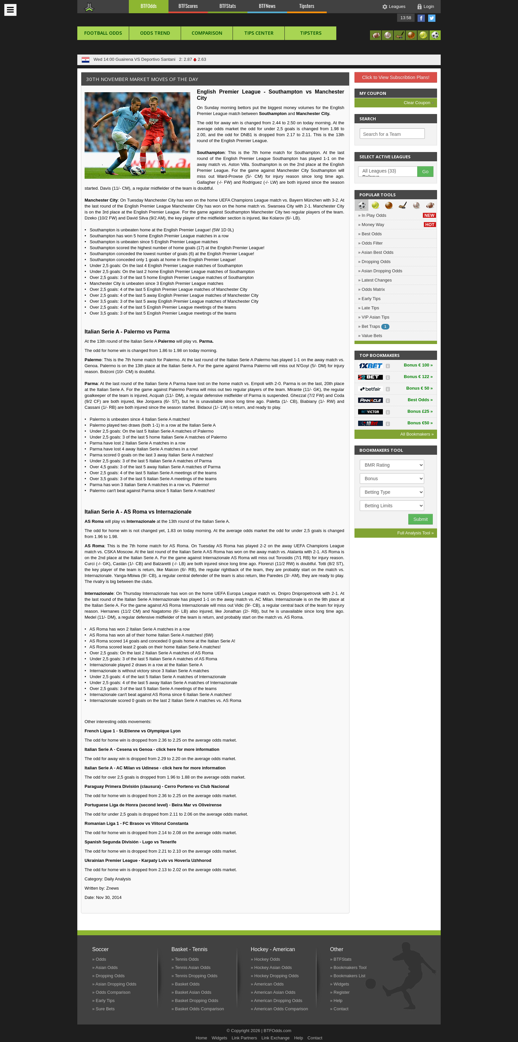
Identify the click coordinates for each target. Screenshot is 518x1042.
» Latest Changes (375, 280)
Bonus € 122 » (418, 376)
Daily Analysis (117, 878)
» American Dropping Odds (276, 1000)
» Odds (99, 959)
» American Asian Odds (273, 992)
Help (298, 1037)
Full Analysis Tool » (415, 532)
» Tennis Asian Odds (190, 967)
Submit (420, 519)
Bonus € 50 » (419, 388)
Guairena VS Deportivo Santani (145, 59)
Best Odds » (420, 399)
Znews (112, 888)
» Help (336, 1000)
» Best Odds (370, 233)
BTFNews (267, 6)
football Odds (103, 33)
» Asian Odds (105, 967)
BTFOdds (149, 6)
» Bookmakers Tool (348, 967)
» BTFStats (341, 959)
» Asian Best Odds (375, 252)
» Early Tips (369, 298)
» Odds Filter (370, 243)
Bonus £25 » (420, 411)
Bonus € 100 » (418, 365)
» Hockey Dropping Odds (275, 975)
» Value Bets (370, 335)
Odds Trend (155, 33)
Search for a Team (382, 134)
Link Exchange (276, 1037)
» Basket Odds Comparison (197, 1008)
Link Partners (244, 1037)
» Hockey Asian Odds (271, 967)
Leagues (397, 6)
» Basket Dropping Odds (194, 1000)
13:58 (405, 17)
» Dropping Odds (374, 261)
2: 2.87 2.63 (191, 59)
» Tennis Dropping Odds (194, 975)
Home (201, 1037)
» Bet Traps (373, 326)
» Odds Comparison (111, 992)
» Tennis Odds (185, 959)
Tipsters (306, 6)
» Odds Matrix (371, 289)
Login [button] (429, 6)
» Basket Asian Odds (191, 992)
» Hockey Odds (265, 959)
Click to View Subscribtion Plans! (395, 77)
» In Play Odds (397, 215)
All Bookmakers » (417, 434)
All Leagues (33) (391, 171)
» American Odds (267, 984)
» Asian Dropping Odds (380, 270)
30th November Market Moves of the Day (142, 79)
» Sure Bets (103, 1008)
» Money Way (397, 224)
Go (425, 171)
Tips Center (259, 33)
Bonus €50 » (420, 422)
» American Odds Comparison (279, 1008)
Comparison (207, 33)
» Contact (339, 1008)
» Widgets (339, 984)
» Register (340, 992)
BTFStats (228, 6)
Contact (315, 1037)
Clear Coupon (419, 102)
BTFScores (188, 6)
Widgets (219, 1037)
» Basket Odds (185, 984)
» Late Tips (368, 307)
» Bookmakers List (347, 975)
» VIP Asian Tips (373, 317)
